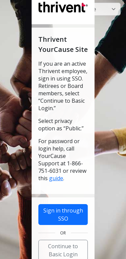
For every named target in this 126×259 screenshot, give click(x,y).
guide (56, 178)
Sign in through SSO (63, 214)
